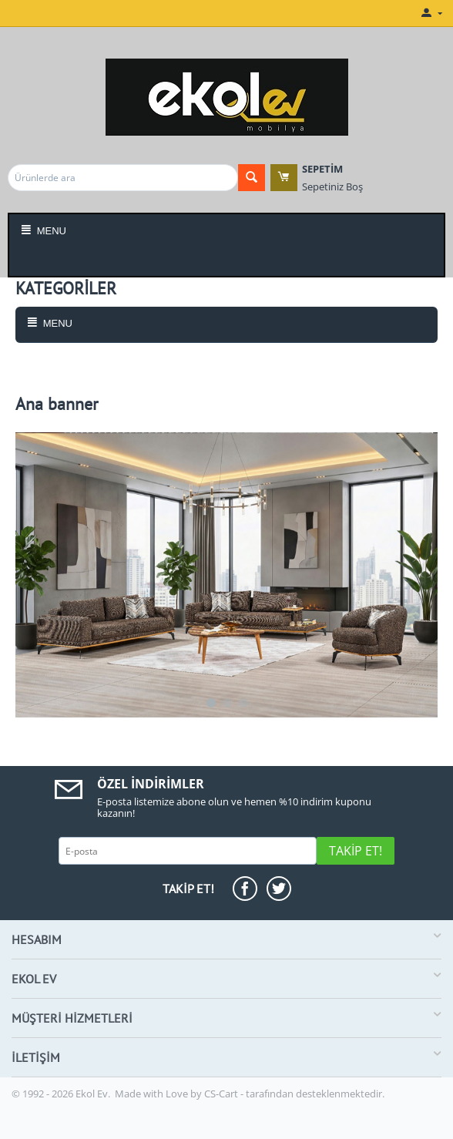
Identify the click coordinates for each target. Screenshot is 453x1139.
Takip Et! (355, 850)
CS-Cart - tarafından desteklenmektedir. (294, 1093)
